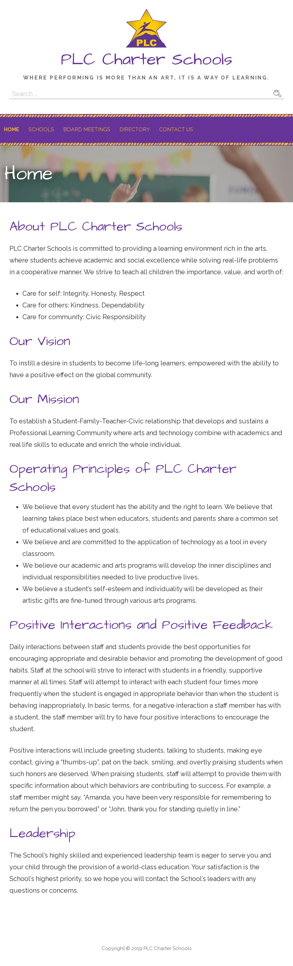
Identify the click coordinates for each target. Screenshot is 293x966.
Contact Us (176, 129)
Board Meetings (86, 129)
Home (11, 129)
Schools (41, 129)
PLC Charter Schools (146, 59)
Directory (134, 129)
